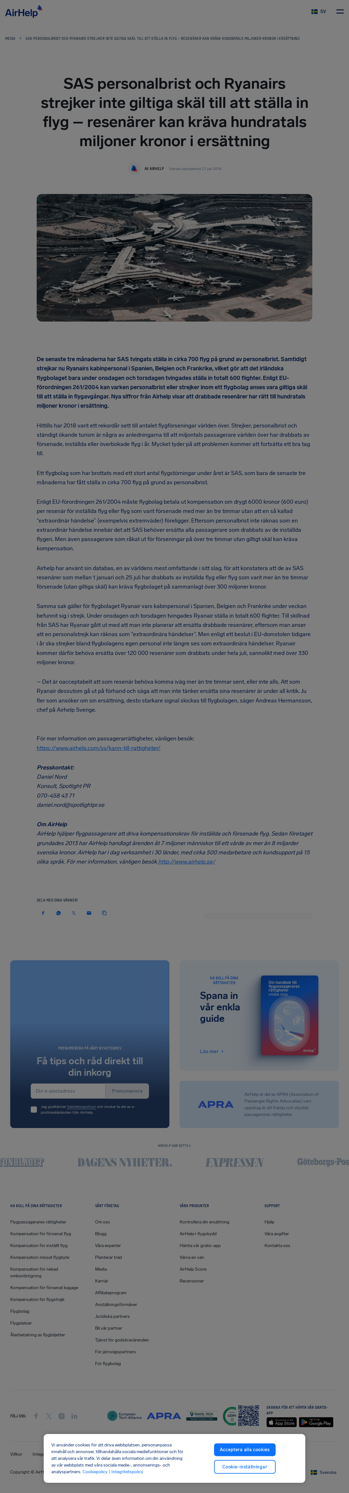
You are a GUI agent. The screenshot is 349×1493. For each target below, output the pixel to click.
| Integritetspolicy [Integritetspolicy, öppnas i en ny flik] (126, 1471)
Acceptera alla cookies (245, 1449)
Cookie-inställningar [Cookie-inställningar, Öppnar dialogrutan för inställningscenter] (244, 1466)
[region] (175, 1458)
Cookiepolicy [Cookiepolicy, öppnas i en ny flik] (95, 1471)
